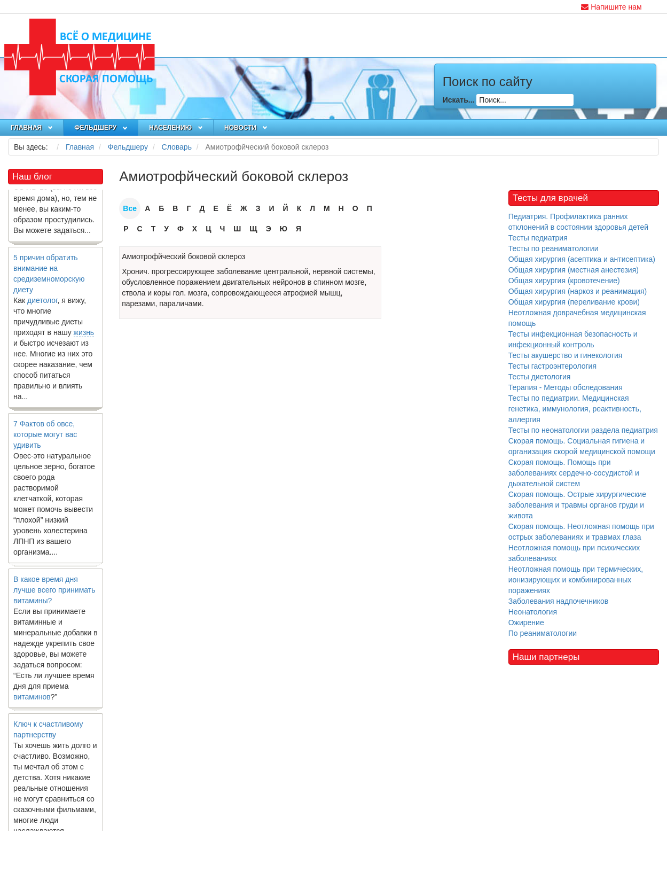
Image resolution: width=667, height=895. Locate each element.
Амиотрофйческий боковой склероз (183, 256)
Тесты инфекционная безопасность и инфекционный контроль (573, 339)
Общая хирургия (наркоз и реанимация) (577, 291)
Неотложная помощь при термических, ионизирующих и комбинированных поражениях (576, 580)
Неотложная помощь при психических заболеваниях (574, 553)
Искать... (459, 100)
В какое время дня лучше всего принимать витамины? (54, 593)
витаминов (32, 699)
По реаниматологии (542, 633)
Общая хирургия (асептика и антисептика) (581, 259)
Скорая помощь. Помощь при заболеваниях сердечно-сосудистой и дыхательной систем (573, 473)
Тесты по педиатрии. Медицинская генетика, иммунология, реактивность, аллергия (574, 409)
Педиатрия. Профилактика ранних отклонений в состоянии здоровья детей (578, 221)
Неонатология (532, 612)
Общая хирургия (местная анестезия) (573, 270)
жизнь (84, 335)
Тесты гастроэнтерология (552, 366)
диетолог (42, 303)
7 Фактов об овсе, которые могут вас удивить (45, 437)
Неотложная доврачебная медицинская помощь (577, 318)
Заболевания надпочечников (558, 601)
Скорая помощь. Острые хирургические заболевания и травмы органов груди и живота (577, 505)
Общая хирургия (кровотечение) (564, 280)
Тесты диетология (539, 376)
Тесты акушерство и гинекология (565, 355)
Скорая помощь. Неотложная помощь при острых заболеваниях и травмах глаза (581, 531)
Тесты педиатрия (538, 238)
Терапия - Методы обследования (565, 387)
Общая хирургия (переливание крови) (574, 302)
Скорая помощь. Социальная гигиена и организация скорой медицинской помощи (581, 446)
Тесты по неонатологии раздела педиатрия (583, 430)
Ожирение (526, 622)
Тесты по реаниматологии (553, 248)
